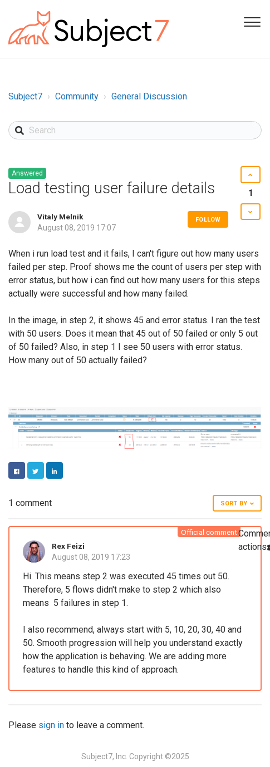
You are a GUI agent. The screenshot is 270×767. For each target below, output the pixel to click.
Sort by (233, 503)
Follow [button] (207, 219)
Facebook (16, 470)
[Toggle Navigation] (250, 21)
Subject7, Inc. (104, 756)
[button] (250, 174)
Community (77, 96)
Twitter (35, 470)
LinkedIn (54, 470)
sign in (51, 725)
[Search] (135, 130)
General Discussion (149, 96)
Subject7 (25, 96)
